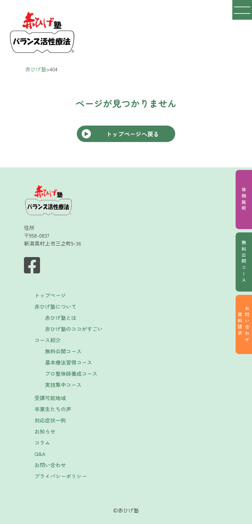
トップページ (50, 295)
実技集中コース (63, 385)
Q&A (39, 454)
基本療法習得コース (68, 362)
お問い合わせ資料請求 (243, 324)
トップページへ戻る (132, 134)
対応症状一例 (50, 420)
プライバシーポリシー (60, 476)
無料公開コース (244, 262)
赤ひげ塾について (55, 306)
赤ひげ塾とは (60, 318)
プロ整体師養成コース (71, 373)
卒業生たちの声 (52, 409)
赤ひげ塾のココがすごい (74, 329)
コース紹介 (47, 340)
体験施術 (244, 199)
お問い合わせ (50, 465)
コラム (42, 442)
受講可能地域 (50, 398)
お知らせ (44, 431)
